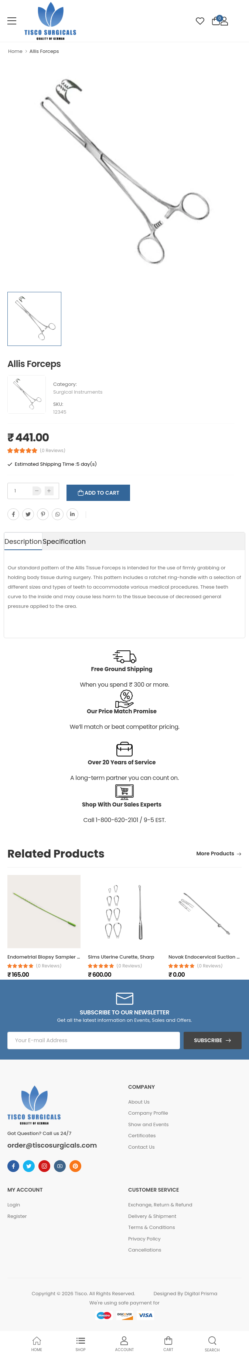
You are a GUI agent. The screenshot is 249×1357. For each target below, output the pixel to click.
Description (23, 541)
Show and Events (148, 1124)
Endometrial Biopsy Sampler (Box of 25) (55, 956)
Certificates (142, 1135)
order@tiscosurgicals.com (52, 1145)
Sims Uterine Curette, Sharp (121, 956)
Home (15, 51)
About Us (139, 1101)
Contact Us (141, 1147)
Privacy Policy (144, 1238)
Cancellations (144, 1249)
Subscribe (208, 1040)
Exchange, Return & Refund (160, 1204)
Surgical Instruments (78, 391)
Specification (64, 541)
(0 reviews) (49, 966)
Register (17, 1216)
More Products (215, 854)
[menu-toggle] (11, 21)
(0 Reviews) (53, 450)
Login (13, 1204)
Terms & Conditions (151, 1227)
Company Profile (148, 1113)
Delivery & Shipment (152, 1216)
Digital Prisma (200, 1293)
